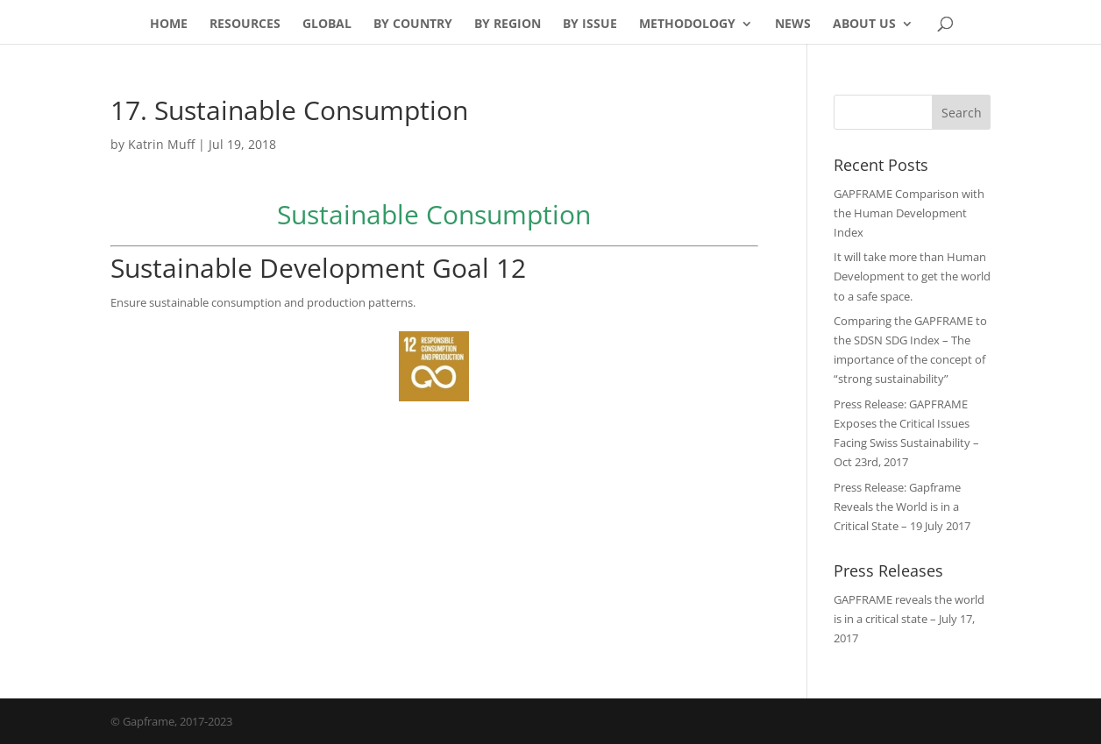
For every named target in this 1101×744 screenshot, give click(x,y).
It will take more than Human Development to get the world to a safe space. (912, 276)
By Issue (590, 25)
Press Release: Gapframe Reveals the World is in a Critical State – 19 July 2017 (902, 506)
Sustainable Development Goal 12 (318, 268)
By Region (507, 25)
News (793, 25)
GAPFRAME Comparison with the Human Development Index (909, 213)
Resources (245, 25)
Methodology (687, 25)
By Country (412, 25)
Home (169, 25)
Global (327, 25)
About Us (864, 25)
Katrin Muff (161, 144)
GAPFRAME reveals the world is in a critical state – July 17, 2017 (909, 619)
